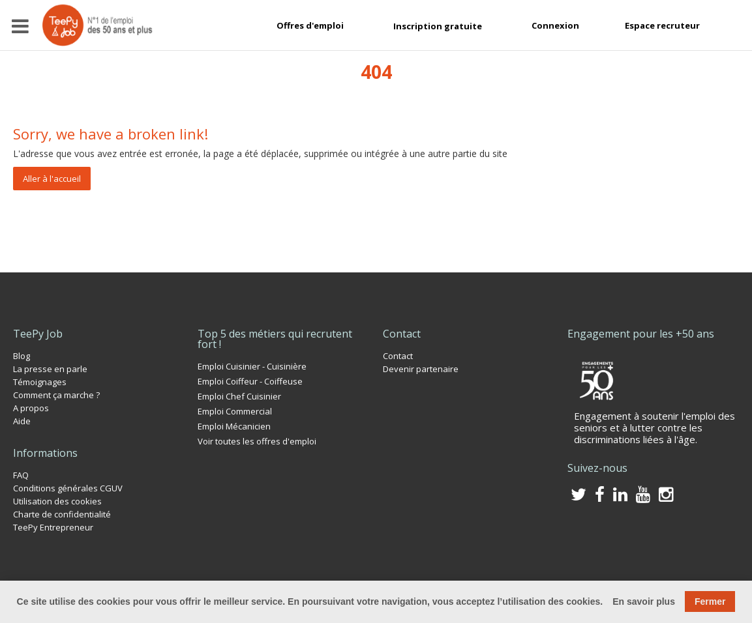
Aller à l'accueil (52, 178)
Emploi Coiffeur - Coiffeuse (250, 381)
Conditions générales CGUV (68, 488)
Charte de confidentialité (62, 514)
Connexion (555, 25)
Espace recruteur (662, 25)
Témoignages (40, 382)
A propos (31, 408)
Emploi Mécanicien (234, 426)
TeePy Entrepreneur (53, 527)
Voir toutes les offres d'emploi (257, 441)
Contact (398, 356)
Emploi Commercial (235, 411)
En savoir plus (643, 601)
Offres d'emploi (310, 25)
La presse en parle (50, 369)
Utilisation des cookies (57, 501)
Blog (21, 356)
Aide (22, 421)
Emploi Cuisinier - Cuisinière (252, 366)
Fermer (710, 601)
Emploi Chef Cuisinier (239, 396)
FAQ (21, 475)
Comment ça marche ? (56, 395)
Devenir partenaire (421, 369)
